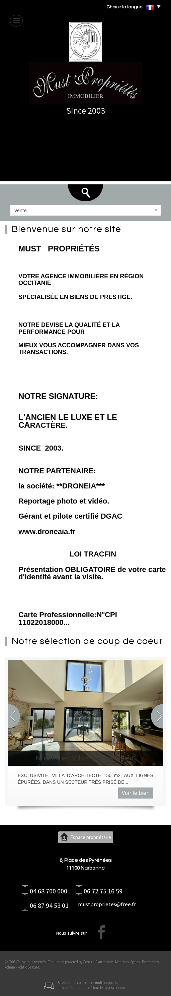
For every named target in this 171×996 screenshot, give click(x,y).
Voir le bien (136, 793)
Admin (10, 967)
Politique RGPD (28, 967)
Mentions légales (127, 961)
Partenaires (150, 961)
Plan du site (104, 961)
